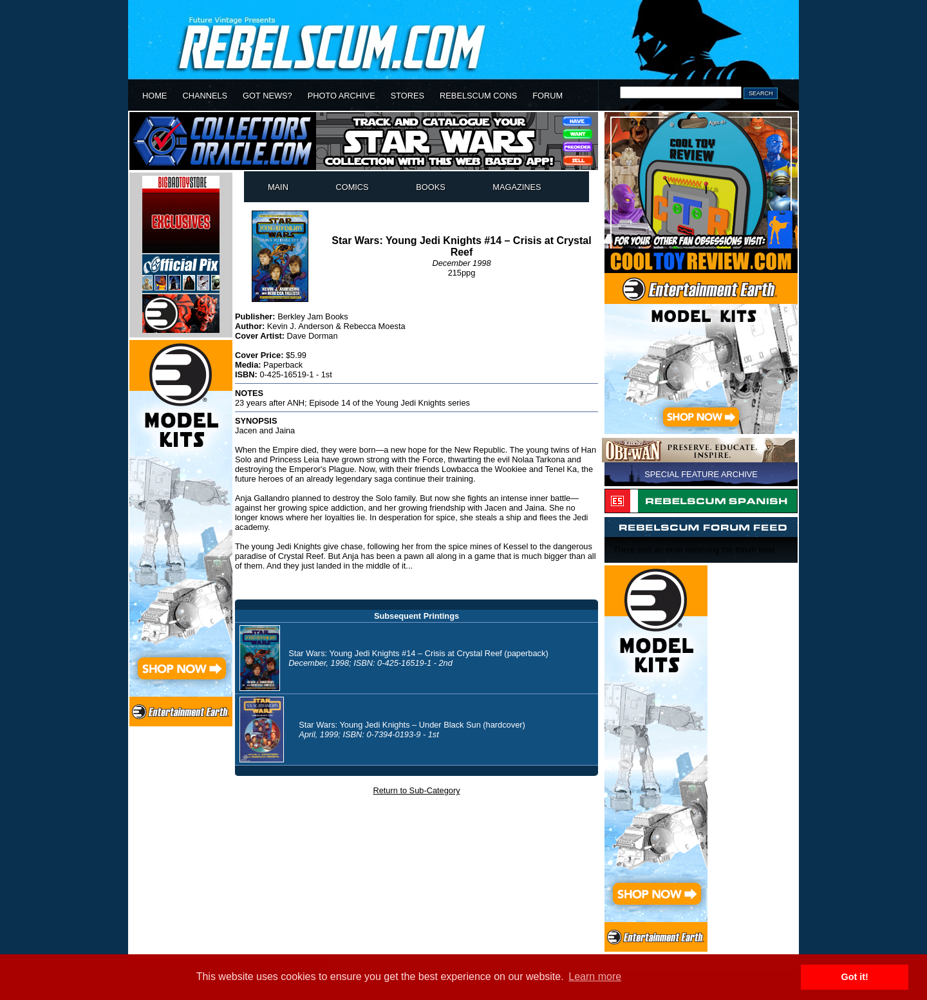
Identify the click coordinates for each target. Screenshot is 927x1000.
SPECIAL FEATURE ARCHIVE (701, 474)
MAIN (278, 187)
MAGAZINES (516, 187)
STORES (407, 95)
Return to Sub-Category (416, 790)
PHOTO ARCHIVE (341, 95)
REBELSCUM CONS (478, 95)
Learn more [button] (594, 976)
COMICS (351, 187)
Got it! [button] (854, 977)
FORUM (547, 95)
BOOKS (430, 187)
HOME (154, 95)
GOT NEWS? (267, 95)
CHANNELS (204, 95)
